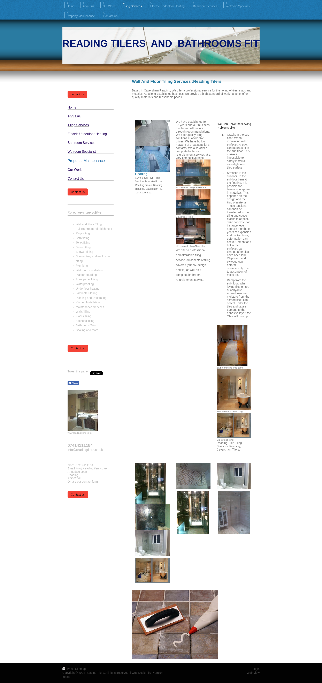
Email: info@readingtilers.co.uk (87, 468)
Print (68, 668)
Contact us (78, 192)
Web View (253, 672)
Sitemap (80, 668)
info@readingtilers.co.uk (85, 450)
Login (256, 668)
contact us (77, 94)
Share (73, 383)
